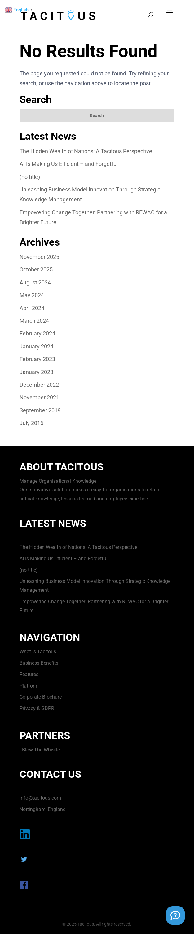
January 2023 (36, 372)
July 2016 (31, 423)
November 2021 (39, 397)
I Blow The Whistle (40, 750)
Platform (29, 686)
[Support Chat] (175, 915)
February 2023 (37, 359)
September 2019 (40, 410)
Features (29, 674)
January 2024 (36, 346)
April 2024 (32, 308)
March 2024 (34, 321)
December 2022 (39, 384)
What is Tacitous (38, 651)
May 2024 (32, 295)
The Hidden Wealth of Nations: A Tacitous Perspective (86, 151)
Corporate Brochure (41, 697)
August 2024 (35, 282)
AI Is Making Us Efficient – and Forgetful (69, 164)
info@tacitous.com (40, 798)
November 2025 (39, 257)
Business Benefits (39, 663)
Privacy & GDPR (37, 708)
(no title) (30, 177)
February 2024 (37, 333)
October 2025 (36, 269)
